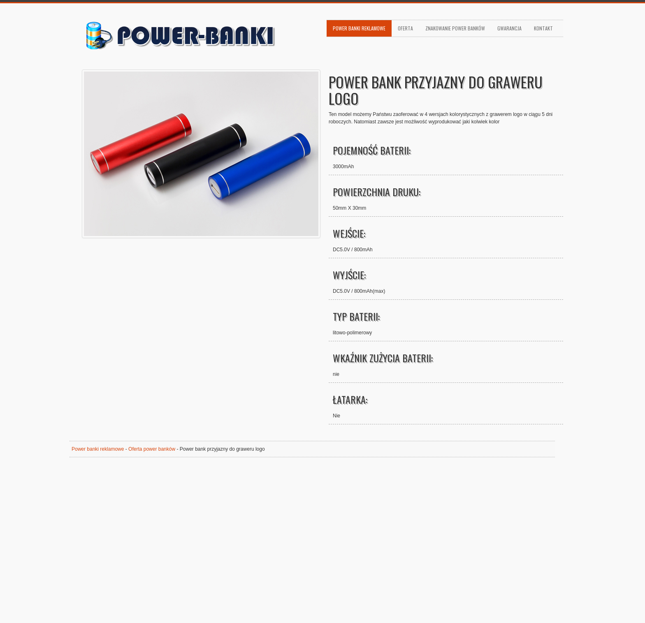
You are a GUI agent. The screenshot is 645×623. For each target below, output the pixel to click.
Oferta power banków (151, 449)
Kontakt (543, 28)
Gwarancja (509, 28)
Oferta (405, 28)
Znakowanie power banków (455, 28)
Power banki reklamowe (359, 28)
